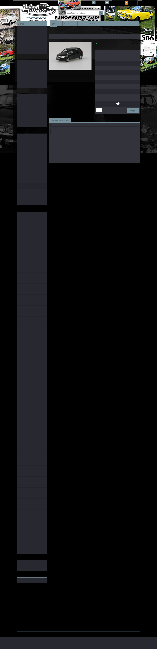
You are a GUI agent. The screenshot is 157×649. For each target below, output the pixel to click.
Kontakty (93, 23)
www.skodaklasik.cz (24, 598)
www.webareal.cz (39, 633)
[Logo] (32, 12)
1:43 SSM (109, 165)
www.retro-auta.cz (24, 594)
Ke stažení (111, 120)
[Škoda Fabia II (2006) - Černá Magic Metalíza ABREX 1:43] (70, 42)
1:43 (92, 165)
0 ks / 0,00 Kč (134, 1)
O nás (59, 23)
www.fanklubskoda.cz (25, 596)
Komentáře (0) (98, 120)
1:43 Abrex (118, 165)
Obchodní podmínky (70, 23)
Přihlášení (100, 2)
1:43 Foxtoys (100, 165)
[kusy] (99, 110)
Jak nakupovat (83, 23)
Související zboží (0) (81, 120)
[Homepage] (54, 23)
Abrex (86, 165)
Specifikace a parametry (60, 120)
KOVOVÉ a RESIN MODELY (63, 31)
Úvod (52, 31)
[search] (101, 13)
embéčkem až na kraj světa (27, 599)
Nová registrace (115, 2)
